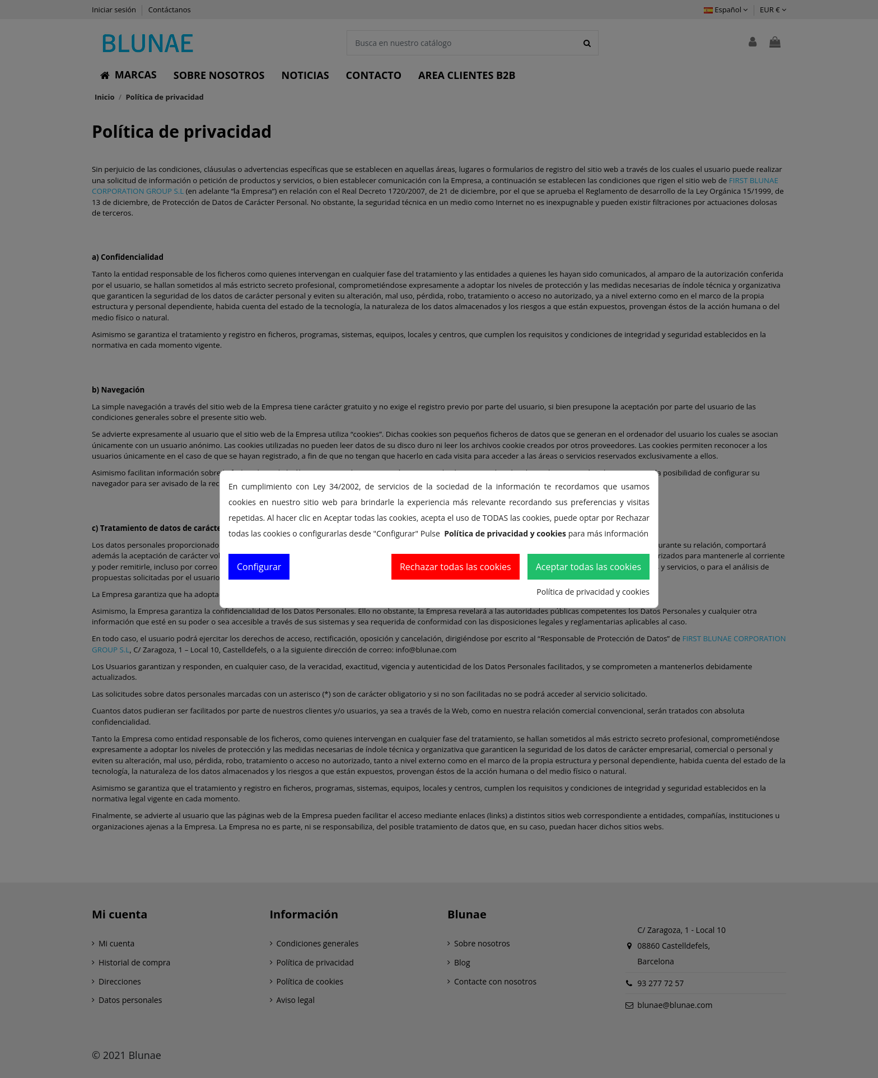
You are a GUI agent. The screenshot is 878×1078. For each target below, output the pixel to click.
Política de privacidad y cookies (593, 591)
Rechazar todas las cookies (455, 567)
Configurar (259, 567)
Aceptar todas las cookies (588, 567)
